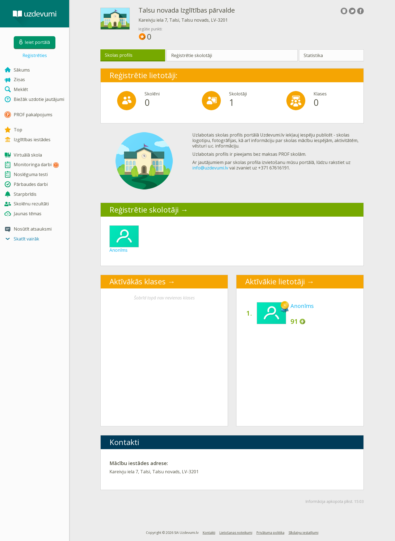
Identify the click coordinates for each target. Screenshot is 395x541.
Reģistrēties (34, 55)
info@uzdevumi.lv (210, 168)
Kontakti (209, 532)
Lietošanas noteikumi (235, 532)
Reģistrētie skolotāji (191, 55)
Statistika (313, 55)
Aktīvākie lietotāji (275, 281)
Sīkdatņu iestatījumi (303, 532)
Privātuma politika (270, 532)
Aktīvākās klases (137, 281)
